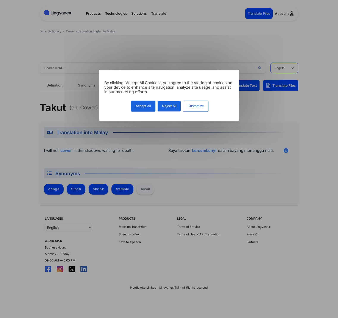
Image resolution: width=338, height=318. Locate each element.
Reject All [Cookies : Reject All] (169, 106)
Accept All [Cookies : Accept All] (143, 106)
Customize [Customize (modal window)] (196, 106)
